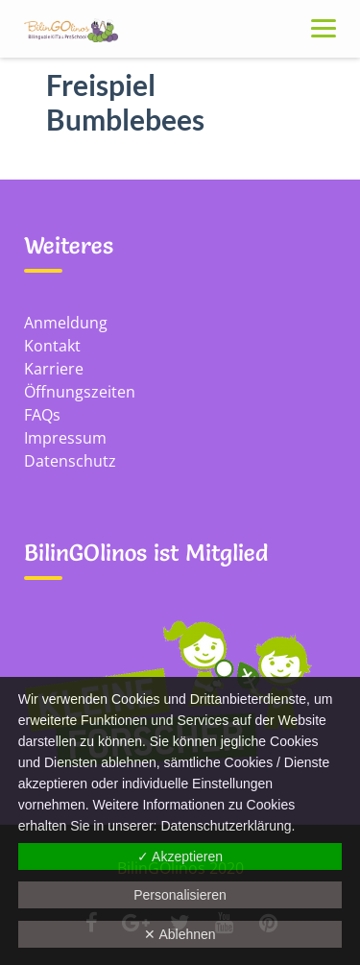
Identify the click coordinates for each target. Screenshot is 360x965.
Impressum (65, 437)
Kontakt (52, 345)
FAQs (42, 414)
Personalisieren (180, 895)
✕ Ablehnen (179, 934)
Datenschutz (70, 460)
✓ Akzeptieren (180, 856)
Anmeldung (66, 322)
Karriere (54, 368)
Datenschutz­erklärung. (227, 825)
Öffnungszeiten (79, 391)
